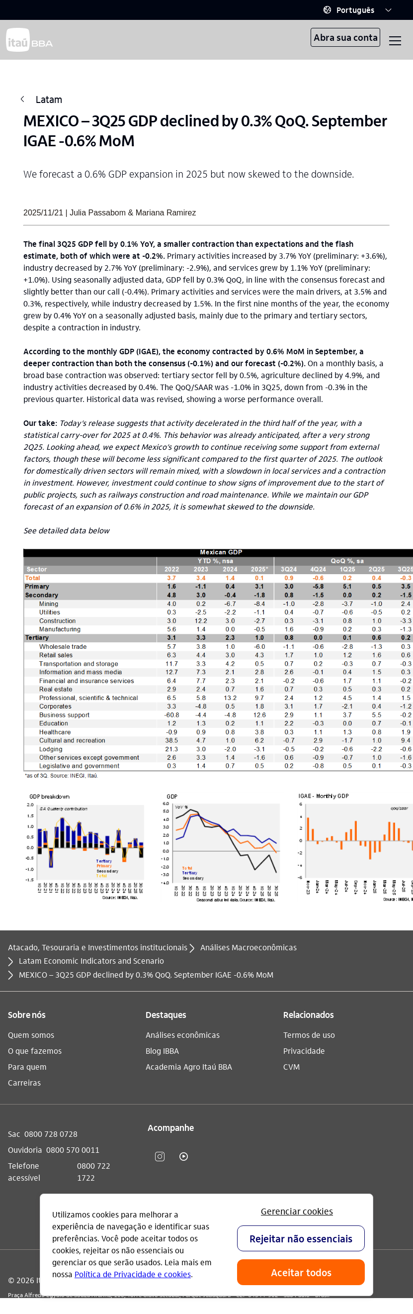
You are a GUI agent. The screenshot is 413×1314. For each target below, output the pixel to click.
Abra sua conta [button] (346, 37)
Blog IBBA (162, 1050)
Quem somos (31, 1034)
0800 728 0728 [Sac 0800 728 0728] (51, 1133)
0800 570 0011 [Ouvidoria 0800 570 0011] (72, 1149)
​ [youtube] (183, 1156)
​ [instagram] (159, 1156)
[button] (357, 10)
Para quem (27, 1066)
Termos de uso (309, 1034)
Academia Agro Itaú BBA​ (189, 1066)
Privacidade (304, 1050)
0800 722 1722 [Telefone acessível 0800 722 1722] (93, 1171)
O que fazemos (35, 1050)
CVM (291, 1066)
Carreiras (24, 1082)
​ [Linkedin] (207, 1156)
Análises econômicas (183, 1034)
